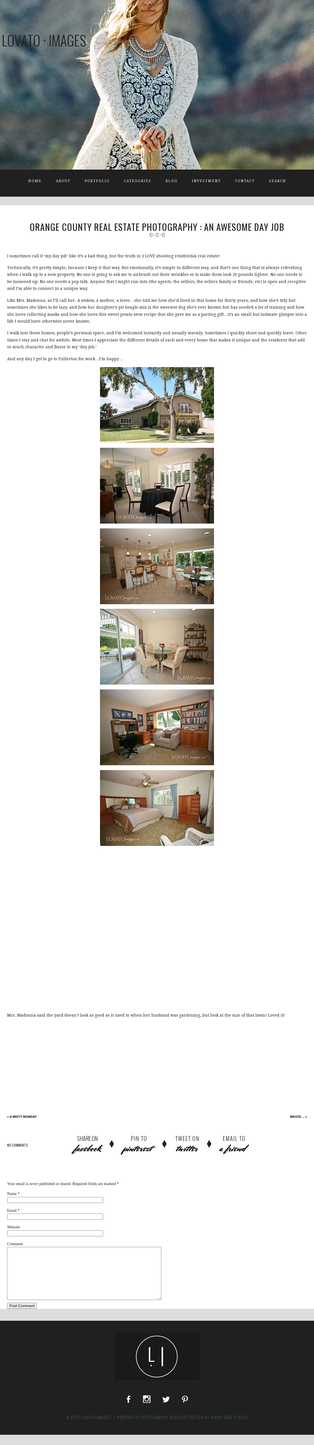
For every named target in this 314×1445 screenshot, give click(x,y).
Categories (137, 181)
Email (12, 1210)
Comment (15, 1244)
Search (277, 181)
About (63, 181)
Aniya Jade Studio (229, 1427)
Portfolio (97, 181)
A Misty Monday (22, 1116)
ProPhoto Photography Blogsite (153, 1427)
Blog (172, 181)
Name (12, 1194)
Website (13, 1227)
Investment (206, 181)
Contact (245, 181)
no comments (17, 1145)
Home (35, 181)
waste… (298, 1116)
